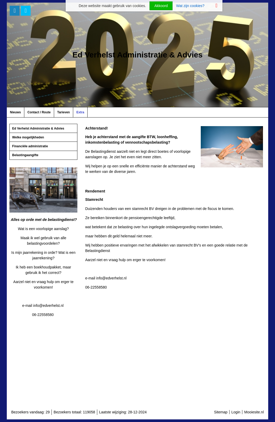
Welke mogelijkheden (28, 137)
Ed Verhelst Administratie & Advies (38, 128)
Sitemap (220, 412)
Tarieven (63, 112)
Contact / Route (39, 112)
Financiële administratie (30, 146)
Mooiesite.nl (254, 412)
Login (235, 412)
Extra (80, 112)
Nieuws (15, 112)
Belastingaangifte (25, 155)
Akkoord (161, 6)
